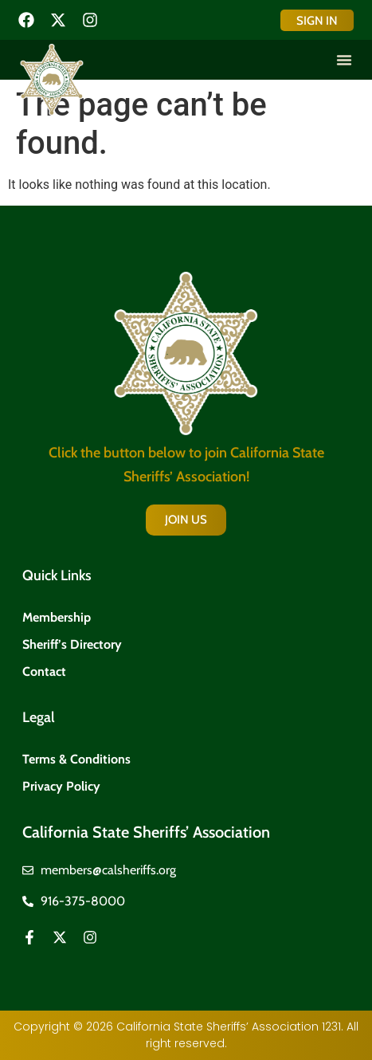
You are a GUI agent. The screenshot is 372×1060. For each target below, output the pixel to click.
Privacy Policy (61, 786)
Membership (56, 617)
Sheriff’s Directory (72, 644)
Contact (44, 671)
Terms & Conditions (76, 759)
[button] (344, 60)
